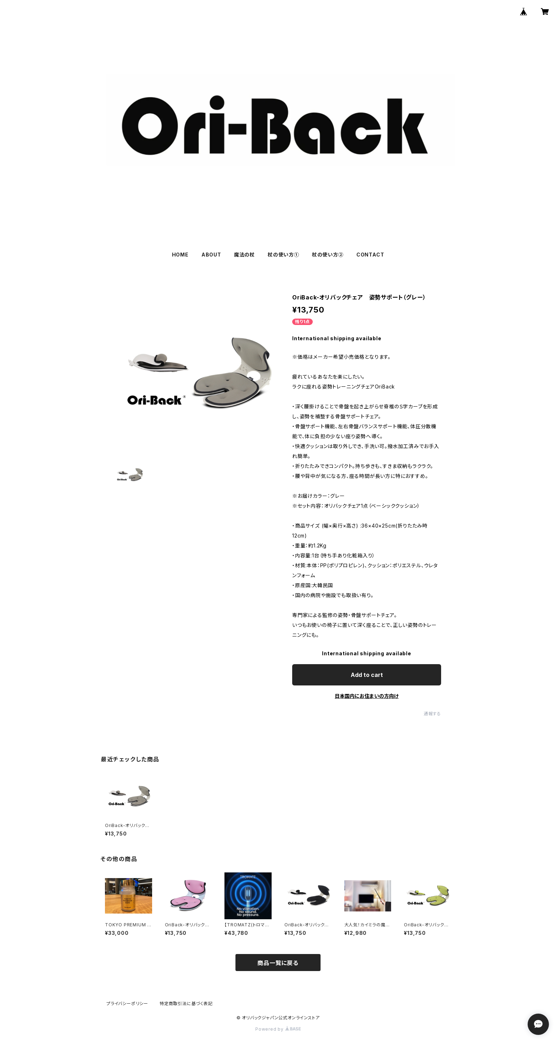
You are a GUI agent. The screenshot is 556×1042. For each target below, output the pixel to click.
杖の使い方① (283, 255)
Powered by (278, 1029)
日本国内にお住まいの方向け (367, 696)
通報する (432, 713)
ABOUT (211, 255)
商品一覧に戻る (278, 962)
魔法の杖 (244, 255)
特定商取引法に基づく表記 (186, 1003)
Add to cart (367, 674)
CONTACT (370, 255)
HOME (180, 255)
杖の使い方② (328, 255)
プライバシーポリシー (127, 1003)
